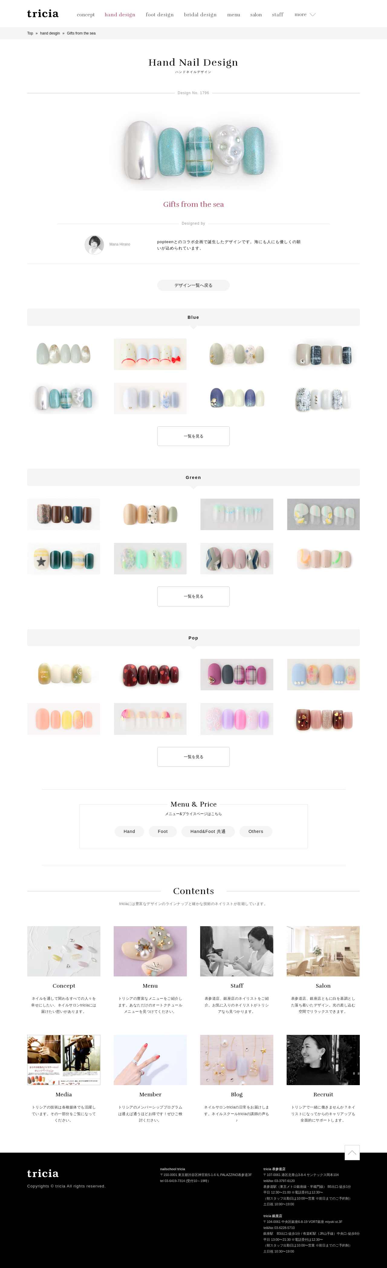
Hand (129, 831)
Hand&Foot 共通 (208, 831)
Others (256, 831)
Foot (163, 831)
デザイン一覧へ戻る (193, 285)
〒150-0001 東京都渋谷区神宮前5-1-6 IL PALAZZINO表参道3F (206, 1175)
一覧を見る (193, 436)
